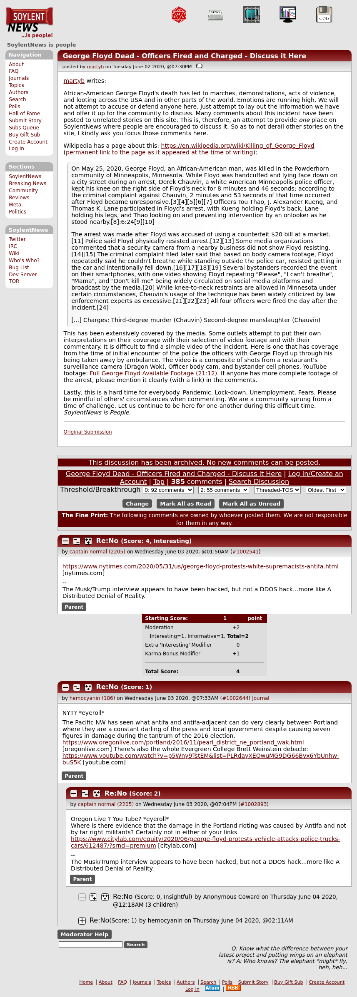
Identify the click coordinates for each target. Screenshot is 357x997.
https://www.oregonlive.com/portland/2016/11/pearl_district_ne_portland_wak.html (183, 742)
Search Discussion (259, 482)
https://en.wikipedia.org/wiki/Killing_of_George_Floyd (238, 145)
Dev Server (23, 275)
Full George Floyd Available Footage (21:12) (153, 373)
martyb (95, 66)
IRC (13, 246)
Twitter (17, 239)
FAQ (13, 71)
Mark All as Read (185, 504)
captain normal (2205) (97, 552)
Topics (16, 85)
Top (159, 482)
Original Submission (88, 432)
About (16, 64)
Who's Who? (24, 260)
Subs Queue (24, 128)
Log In (16, 148)
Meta (15, 205)
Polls (14, 106)
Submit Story (25, 121)
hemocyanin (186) (92, 698)
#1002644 (235, 698)
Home (86, 982)
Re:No (107, 541)
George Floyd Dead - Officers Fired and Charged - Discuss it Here (184, 56)
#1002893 (253, 804)
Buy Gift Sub (24, 135)
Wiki (14, 253)
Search (17, 99)
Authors (18, 92)
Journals (19, 78)
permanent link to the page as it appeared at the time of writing (159, 152)
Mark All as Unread (251, 504)
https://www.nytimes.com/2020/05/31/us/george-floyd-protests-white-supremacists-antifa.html (200, 566)
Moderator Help (84, 934)
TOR (14, 281)
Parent (74, 607)
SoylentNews (29, 23)
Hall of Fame (24, 114)
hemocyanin (165, 920)
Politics (17, 212)
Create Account (28, 142)
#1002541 (245, 552)
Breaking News (27, 183)
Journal (261, 698)
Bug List (19, 267)
